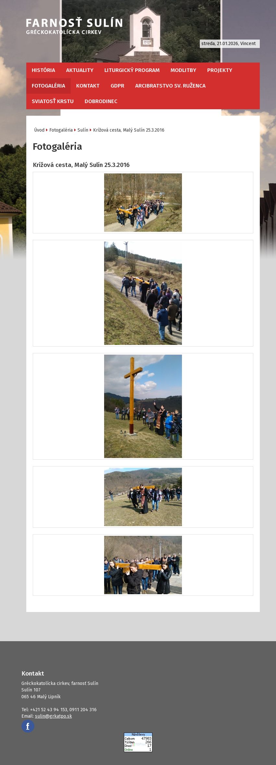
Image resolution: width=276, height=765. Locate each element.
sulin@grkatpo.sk (53, 716)
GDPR (117, 85)
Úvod (39, 130)
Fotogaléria (48, 85)
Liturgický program (132, 70)
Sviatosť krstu (53, 101)
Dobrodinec (101, 101)
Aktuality (79, 70)
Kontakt (88, 85)
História (43, 70)
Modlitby (183, 70)
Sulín (83, 130)
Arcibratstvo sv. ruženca (170, 85)
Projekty (219, 70)
